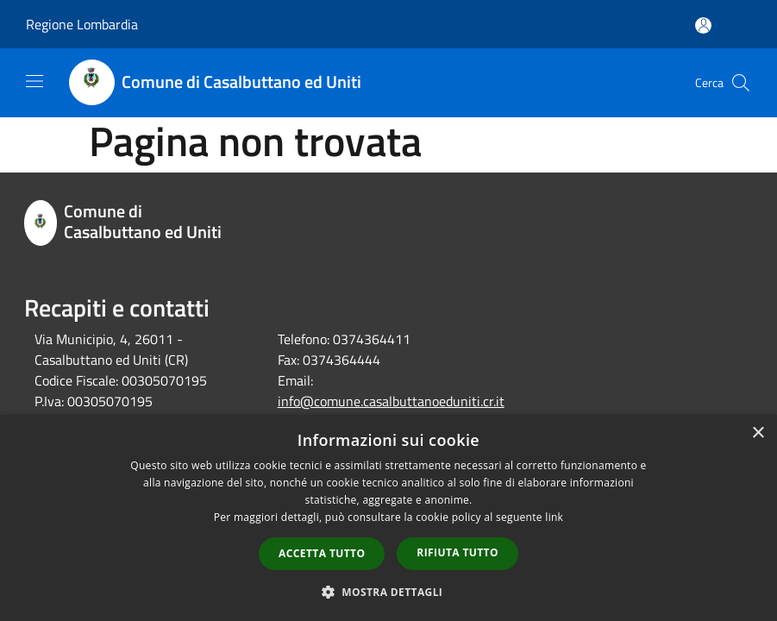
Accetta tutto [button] (322, 553)
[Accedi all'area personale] (703, 25)
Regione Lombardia (82, 24)
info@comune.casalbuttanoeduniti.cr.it (391, 401)
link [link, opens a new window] (554, 517)
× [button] (757, 433)
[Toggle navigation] (34, 81)
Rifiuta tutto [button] (457, 552)
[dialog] (388, 518)
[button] (389, 591)
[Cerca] (740, 82)
